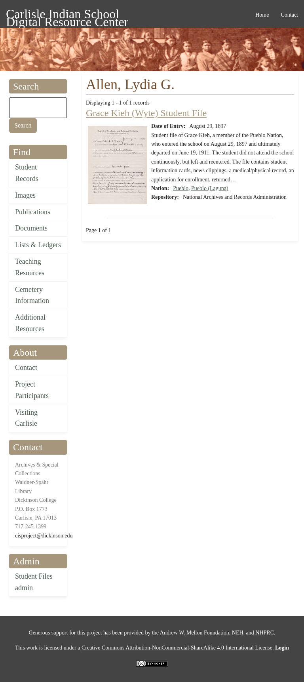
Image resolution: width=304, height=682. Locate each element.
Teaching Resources (29, 267)
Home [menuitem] (262, 15)
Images (25, 195)
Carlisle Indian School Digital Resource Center (67, 15)
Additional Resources (30, 323)
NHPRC (264, 633)
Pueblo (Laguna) (209, 188)
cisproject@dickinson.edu (43, 536)
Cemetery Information (32, 295)
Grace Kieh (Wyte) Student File (146, 113)
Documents (31, 228)
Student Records (26, 173)
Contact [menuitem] (289, 15)
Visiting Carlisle (26, 418)
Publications (32, 212)
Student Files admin (34, 582)
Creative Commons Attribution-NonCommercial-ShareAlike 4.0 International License (177, 648)
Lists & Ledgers (38, 245)
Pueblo (180, 188)
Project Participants (32, 390)
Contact (26, 367)
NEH (237, 633)
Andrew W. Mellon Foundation (194, 633)
